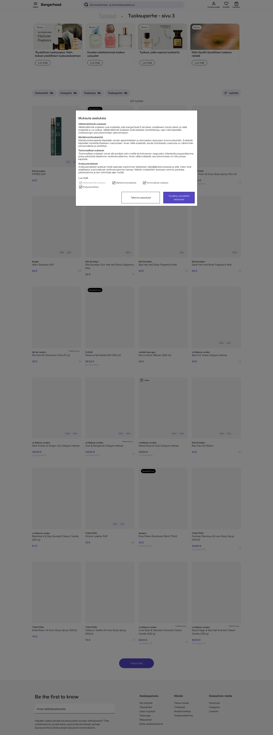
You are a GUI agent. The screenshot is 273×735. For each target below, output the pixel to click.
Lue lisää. (83, 178)
